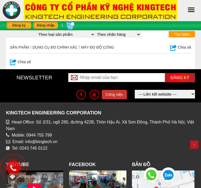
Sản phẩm (19, 47)
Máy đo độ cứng (97, 47)
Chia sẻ (180, 47)
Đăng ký (19, 25)
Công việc (114, 94)
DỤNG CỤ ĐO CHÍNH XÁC (54, 47)
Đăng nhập (45, 25)
